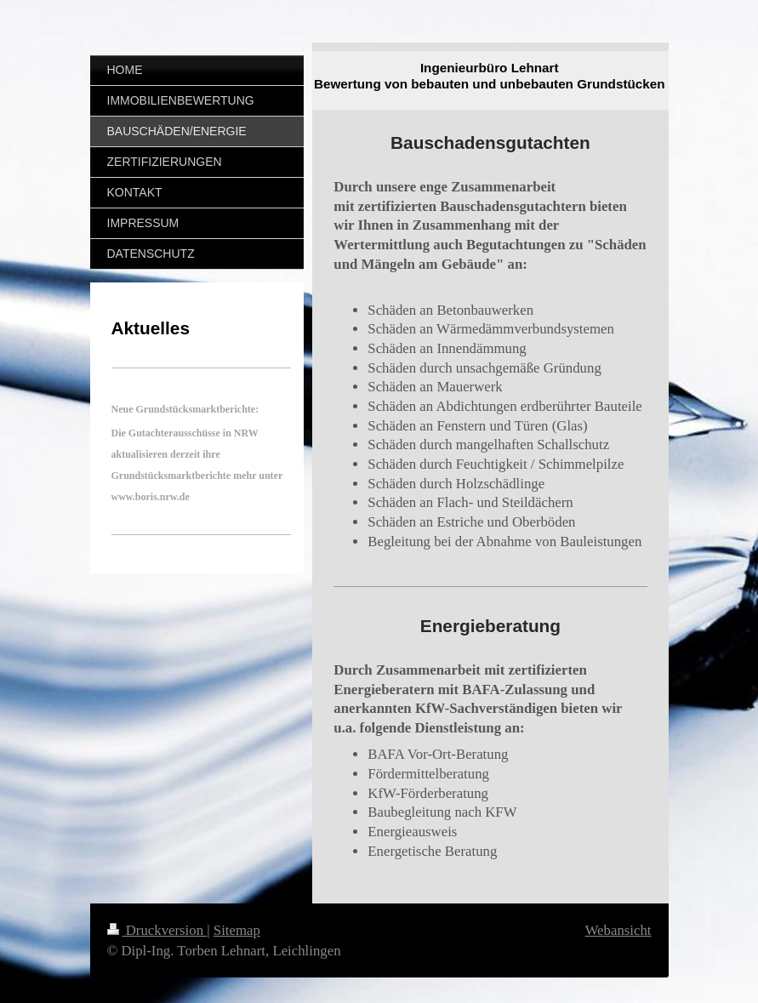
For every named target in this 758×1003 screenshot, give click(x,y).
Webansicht (618, 930)
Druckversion (157, 930)
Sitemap (237, 930)
